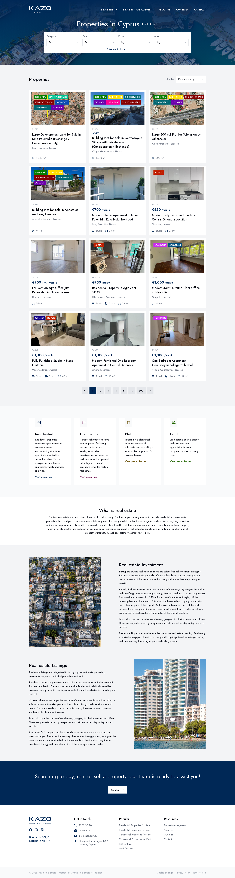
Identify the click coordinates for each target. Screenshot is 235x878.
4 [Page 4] (116, 390)
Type (85, 36)
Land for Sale (126, 848)
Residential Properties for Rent (134, 830)
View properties (45, 477)
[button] (63, 42)
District (121, 36)
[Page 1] (85, 390)
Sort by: (170, 79)
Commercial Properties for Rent (135, 839)
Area (156, 36)
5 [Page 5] (123, 390)
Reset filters (150, 24)
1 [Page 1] (92, 390)
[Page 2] (150, 390)
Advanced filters (117, 49)
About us (164, 9)
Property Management (138, 9)
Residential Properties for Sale (134, 825)
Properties (109, 9)
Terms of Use (199, 872)
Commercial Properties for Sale (135, 834)
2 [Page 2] (100, 390)
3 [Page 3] (108, 390)
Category (51, 36)
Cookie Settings (165, 872)
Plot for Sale (125, 844)
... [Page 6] (132, 390)
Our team (182, 9)
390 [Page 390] (141, 390)
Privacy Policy (183, 872)
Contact (200, 9)
